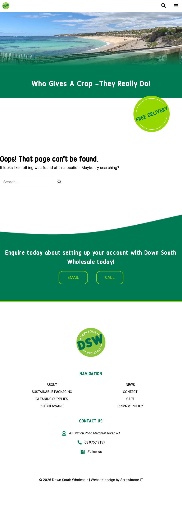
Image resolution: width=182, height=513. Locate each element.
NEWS (130, 385)
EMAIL (73, 277)
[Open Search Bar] (163, 6)
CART (130, 399)
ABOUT (52, 385)
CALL (110, 277)
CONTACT (130, 392)
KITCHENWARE (52, 406)
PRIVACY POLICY (130, 406)
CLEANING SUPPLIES (52, 399)
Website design (103, 480)
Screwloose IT (131, 480)
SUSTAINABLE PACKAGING (52, 392)
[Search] (59, 182)
